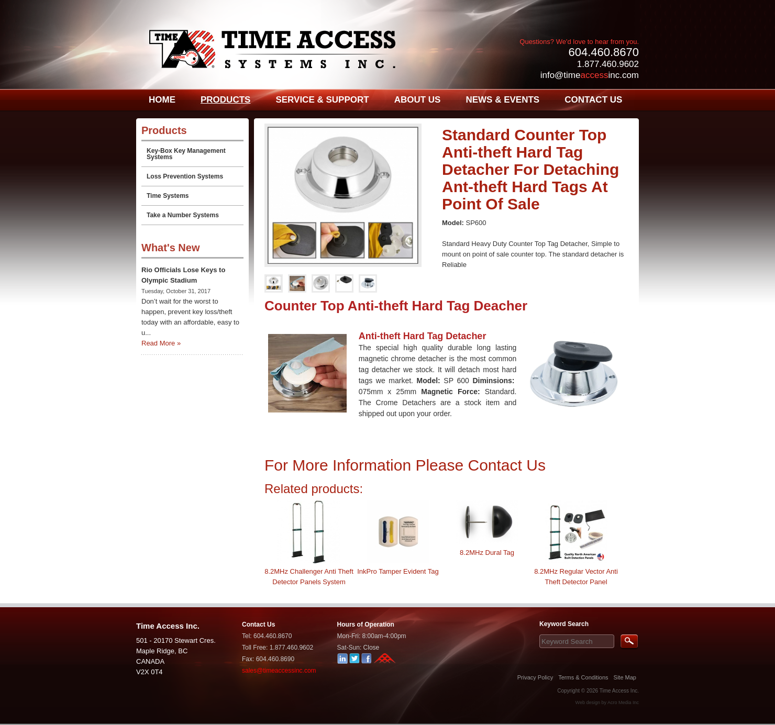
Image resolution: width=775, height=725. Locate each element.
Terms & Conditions (583, 677)
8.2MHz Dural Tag (487, 552)
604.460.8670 (603, 52)
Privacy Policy (535, 677)
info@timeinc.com (589, 75)
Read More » (161, 343)
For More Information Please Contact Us (405, 465)
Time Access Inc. (619, 691)
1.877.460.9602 (608, 64)
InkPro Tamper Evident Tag (398, 571)
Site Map (625, 677)
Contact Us (258, 624)
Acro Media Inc (623, 702)
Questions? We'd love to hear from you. (579, 42)
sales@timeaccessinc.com (279, 670)
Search (629, 642)
